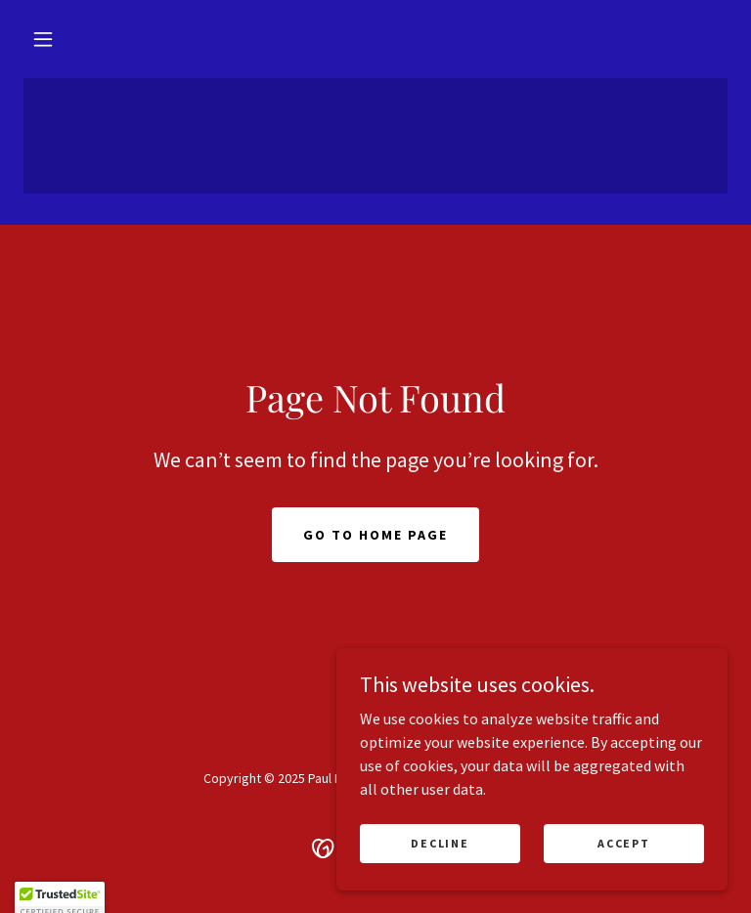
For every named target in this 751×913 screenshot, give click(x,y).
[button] (43, 39)
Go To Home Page (375, 534)
